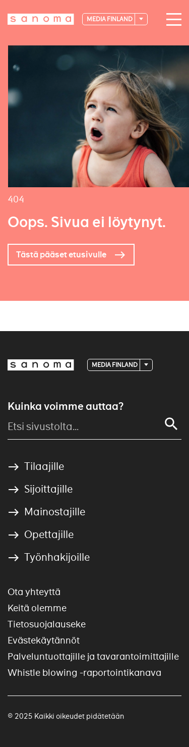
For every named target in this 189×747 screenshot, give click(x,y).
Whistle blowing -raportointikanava (84, 672)
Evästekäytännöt (44, 640)
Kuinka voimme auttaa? (65, 406)
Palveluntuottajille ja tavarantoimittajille (93, 656)
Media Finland (110, 19)
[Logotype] (41, 19)
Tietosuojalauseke (47, 624)
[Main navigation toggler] (171, 20)
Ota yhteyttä (34, 592)
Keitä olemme (37, 608)
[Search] (171, 424)
